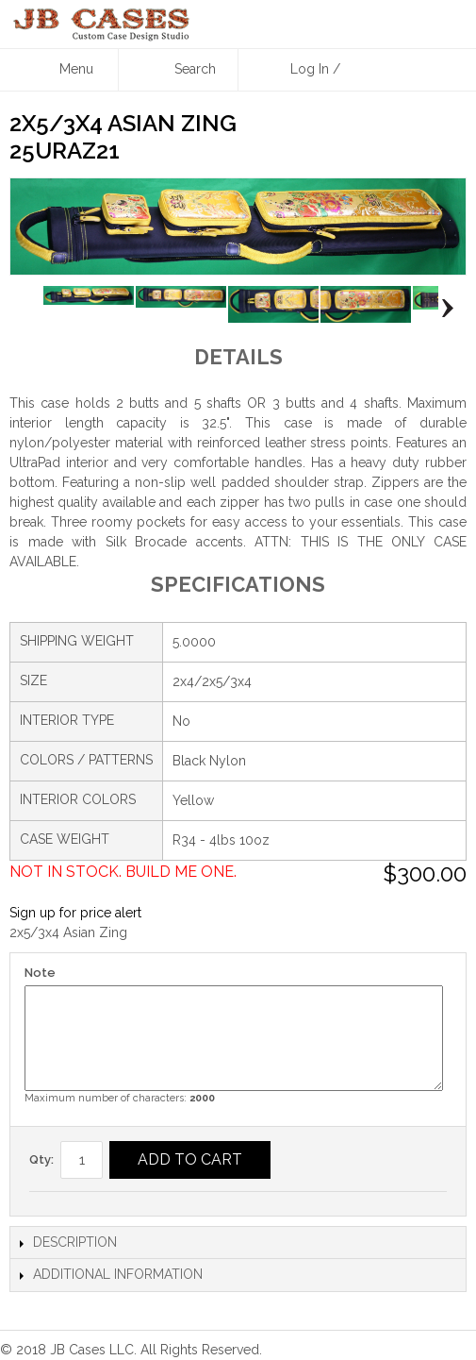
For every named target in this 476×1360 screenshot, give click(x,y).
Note (40, 972)
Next (442, 308)
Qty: (41, 1159)
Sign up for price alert (75, 912)
